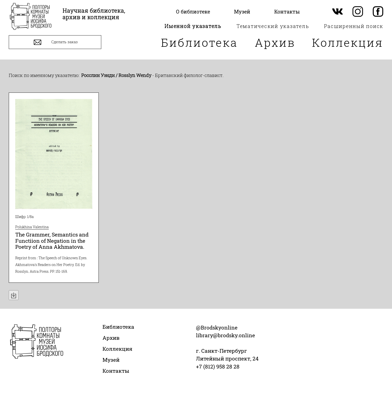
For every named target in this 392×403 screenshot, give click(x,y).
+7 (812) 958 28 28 (218, 366)
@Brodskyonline (217, 327)
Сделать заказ (55, 42)
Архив (275, 42)
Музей (111, 359)
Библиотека (199, 42)
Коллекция (347, 42)
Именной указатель (193, 26)
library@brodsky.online (225, 335)
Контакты (115, 370)
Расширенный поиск (353, 26)
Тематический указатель (272, 26)
